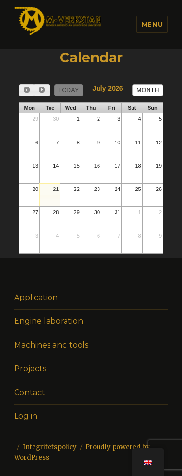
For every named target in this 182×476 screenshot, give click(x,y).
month (147, 90)
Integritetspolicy (50, 447)
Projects (30, 368)
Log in (25, 416)
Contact (29, 392)
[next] (42, 90)
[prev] (26, 90)
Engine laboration (48, 321)
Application (36, 297)
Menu (152, 24)
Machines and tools (51, 344)
